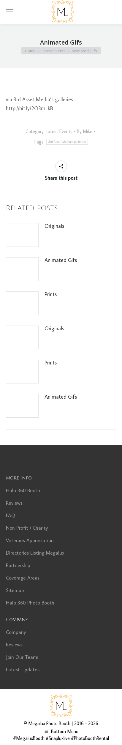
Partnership (18, 565)
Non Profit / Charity (27, 528)
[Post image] (22, 235)
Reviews (14, 503)
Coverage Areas (22, 577)
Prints (51, 294)
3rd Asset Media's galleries (67, 141)
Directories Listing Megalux (35, 553)
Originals (54, 225)
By (84, 131)
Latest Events (59, 131)
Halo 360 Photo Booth (30, 602)
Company (16, 632)
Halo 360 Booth (23, 490)
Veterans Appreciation (30, 540)
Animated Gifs (61, 260)
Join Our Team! (22, 657)
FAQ (10, 515)
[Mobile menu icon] (9, 11)
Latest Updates (22, 669)
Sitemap (15, 590)
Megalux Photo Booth (49, 723)
